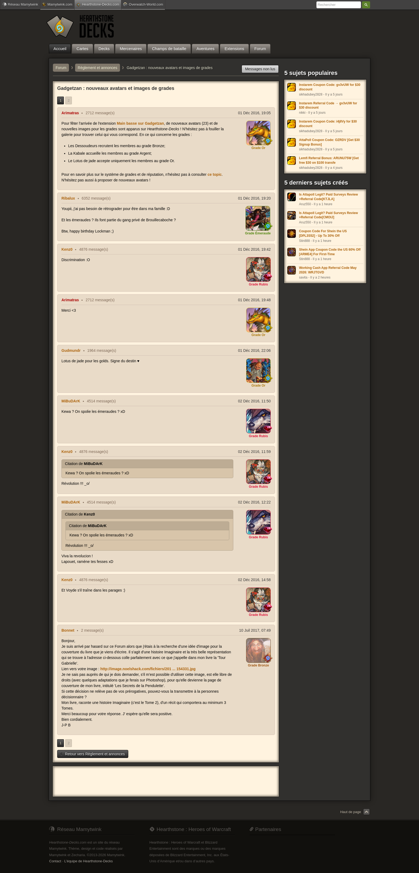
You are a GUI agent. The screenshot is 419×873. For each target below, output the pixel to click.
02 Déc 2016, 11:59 (254, 451)
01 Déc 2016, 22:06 (254, 350)
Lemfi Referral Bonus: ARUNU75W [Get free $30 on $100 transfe (329, 160)
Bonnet (67, 630)
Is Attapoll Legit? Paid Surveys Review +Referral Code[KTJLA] (328, 197)
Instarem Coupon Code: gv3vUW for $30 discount (329, 87)
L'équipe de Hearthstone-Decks (88, 861)
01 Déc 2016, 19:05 (254, 113)
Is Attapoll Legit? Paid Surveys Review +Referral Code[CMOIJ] (328, 215)
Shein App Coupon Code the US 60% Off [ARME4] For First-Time (329, 252)
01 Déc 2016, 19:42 (254, 249)
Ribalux (68, 198)
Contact (55, 861)
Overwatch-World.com (143, 4)
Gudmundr (71, 350)
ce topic (215, 174)
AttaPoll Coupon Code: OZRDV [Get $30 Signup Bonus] (329, 142)
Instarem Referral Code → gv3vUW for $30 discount (328, 105)
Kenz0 (66, 249)
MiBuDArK (70, 401)
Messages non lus (260, 69)
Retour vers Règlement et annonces (92, 754)
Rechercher (366, 4)
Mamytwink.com (57, 4)
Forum (61, 68)
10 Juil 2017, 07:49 (255, 630)
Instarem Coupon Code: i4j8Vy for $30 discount (328, 124)
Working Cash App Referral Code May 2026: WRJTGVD (327, 270)
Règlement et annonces (97, 68)
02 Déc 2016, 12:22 (254, 502)
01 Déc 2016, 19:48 (254, 300)
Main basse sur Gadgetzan (140, 123)
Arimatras (70, 113)
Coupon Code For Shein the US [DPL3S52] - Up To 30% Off (323, 233)
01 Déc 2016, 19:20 (254, 198)
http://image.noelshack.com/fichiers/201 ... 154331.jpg (148, 669)
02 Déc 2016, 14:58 (254, 580)
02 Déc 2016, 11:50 (254, 401)
